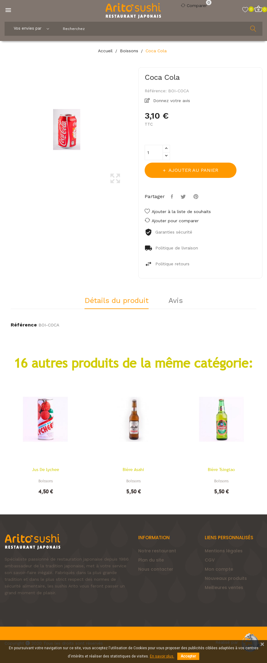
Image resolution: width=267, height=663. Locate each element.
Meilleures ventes (224, 587)
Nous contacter (155, 569)
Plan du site (151, 560)
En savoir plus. (162, 656)
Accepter (188, 656)
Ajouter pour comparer (172, 220)
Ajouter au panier (192, 170)
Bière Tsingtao (221, 469)
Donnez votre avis (171, 100)
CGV (210, 560)
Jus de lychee (45, 469)
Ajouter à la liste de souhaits (178, 211)
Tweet (184, 196)
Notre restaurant (157, 551)
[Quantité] (154, 152)
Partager (173, 196)
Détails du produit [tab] (117, 301)
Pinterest (196, 196)
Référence (24, 325)
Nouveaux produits (226, 578)
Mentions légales (224, 551)
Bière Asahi (133, 469)
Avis (175, 301)
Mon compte (219, 569)
